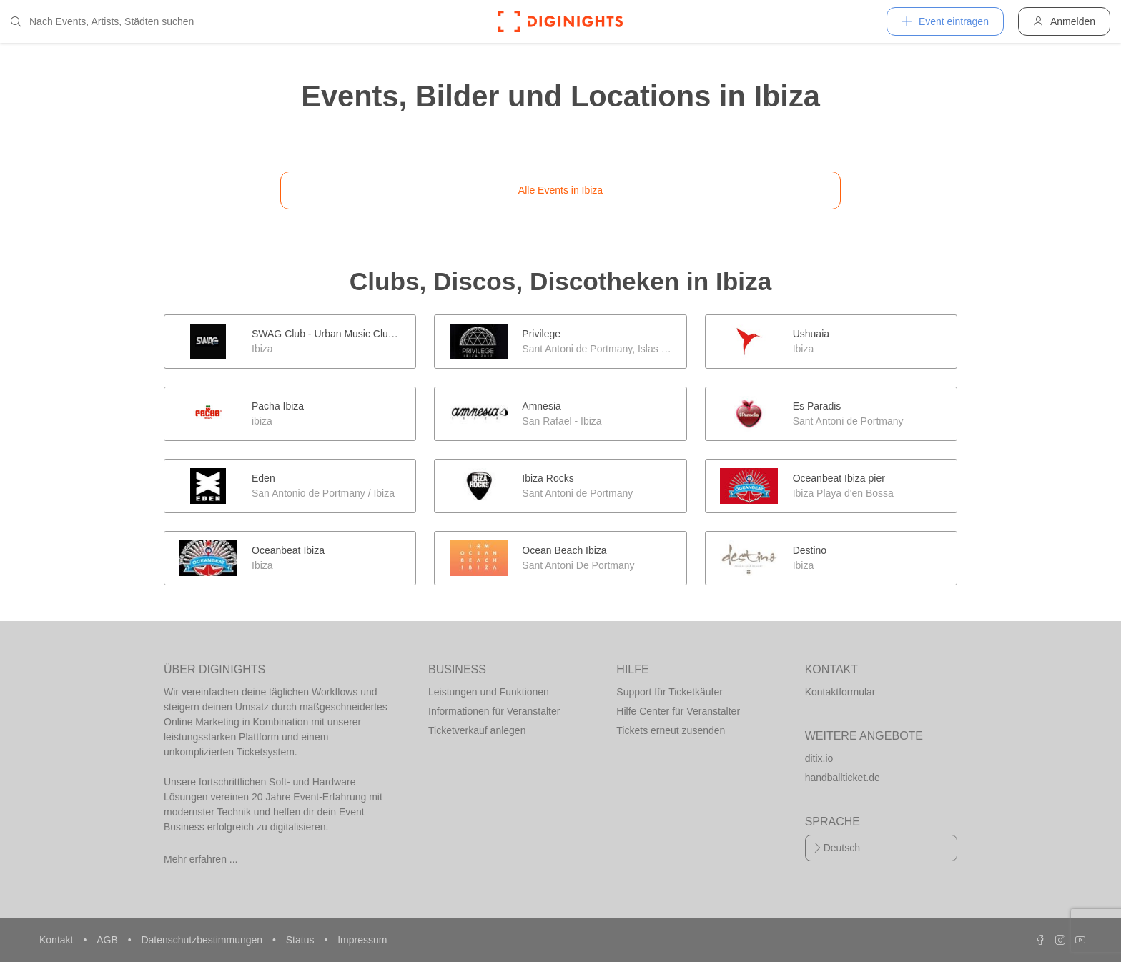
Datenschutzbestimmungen (203, 940)
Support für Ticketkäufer (669, 692)
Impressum (362, 940)
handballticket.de (842, 777)
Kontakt (57, 940)
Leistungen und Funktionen (488, 692)
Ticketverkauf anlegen (476, 730)
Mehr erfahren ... (201, 859)
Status (301, 940)
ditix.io (819, 758)
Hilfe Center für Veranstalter (678, 711)
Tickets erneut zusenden (670, 730)
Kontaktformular (840, 692)
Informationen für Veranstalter (494, 711)
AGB (108, 940)
